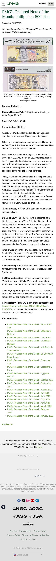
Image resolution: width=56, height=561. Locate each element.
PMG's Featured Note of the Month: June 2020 (28, 396)
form (39, 447)
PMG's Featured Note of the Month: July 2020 (28, 393)
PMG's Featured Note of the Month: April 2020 (28, 403)
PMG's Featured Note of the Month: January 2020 (30, 416)
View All (40, 476)
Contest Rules (13, 535)
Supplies (23, 539)
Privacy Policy (40, 531)
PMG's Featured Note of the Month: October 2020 (30, 380)
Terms (25, 535)
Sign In (43, 3)
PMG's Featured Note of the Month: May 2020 (28, 399)
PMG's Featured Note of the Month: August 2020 (29, 390)
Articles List (7, 424)
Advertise (44, 535)
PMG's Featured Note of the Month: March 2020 (29, 406)
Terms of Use (25, 531)
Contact (33, 539)
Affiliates (34, 535)
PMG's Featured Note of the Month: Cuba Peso (29, 337)
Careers (13, 531)
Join (51, 3)
